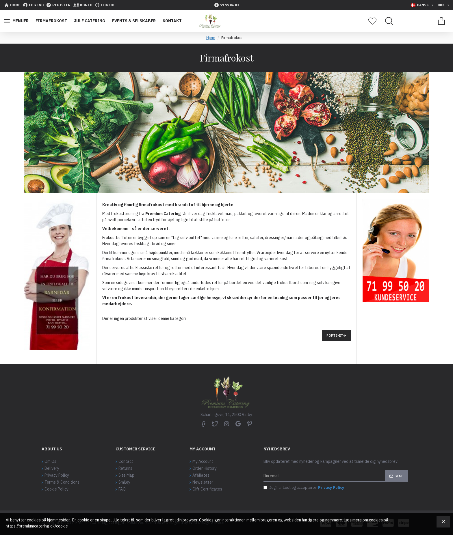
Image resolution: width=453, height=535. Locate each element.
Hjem (210, 37)
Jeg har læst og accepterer (304, 488)
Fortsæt (334, 335)
